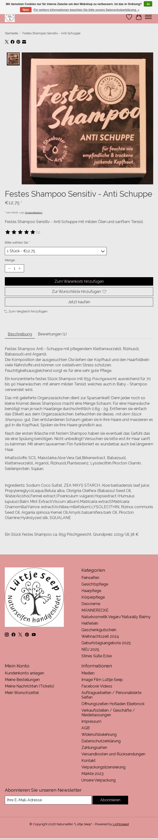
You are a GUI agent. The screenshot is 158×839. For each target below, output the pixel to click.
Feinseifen (90, 577)
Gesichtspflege (94, 584)
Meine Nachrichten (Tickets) (29, 686)
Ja (148, 4)
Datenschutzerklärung (101, 741)
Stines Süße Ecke (96, 655)
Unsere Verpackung (98, 780)
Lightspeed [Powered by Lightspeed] (121, 824)
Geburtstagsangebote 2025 (106, 642)
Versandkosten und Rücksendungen (113, 754)
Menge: (10, 260)
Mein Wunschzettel (22, 692)
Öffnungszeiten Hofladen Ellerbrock (113, 704)
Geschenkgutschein (98, 629)
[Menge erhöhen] (19, 268)
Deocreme (90, 603)
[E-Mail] (48, 800)
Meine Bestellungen (22, 679)
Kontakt (88, 760)
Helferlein (89, 623)
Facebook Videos (96, 686)
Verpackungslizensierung (103, 767)
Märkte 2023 (92, 773)
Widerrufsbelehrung (99, 734)
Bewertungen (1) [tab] (52, 334)
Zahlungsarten (94, 747)
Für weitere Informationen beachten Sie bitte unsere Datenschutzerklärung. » (86, 10)
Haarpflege (91, 590)
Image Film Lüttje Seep (102, 679)
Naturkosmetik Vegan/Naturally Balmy (116, 616)
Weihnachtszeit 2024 (100, 636)
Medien (87, 673)
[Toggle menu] (148, 17)
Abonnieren (110, 800)
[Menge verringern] (9, 268)
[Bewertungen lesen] (20, 232)
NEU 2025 (90, 649)
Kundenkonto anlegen (24, 673)
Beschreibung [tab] (20, 334)
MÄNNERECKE (94, 610)
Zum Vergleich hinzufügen (25, 311)
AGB (85, 728)
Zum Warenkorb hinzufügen (79, 281)
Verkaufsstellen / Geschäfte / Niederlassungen (108, 712)
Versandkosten (33, 212)
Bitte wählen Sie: (17, 242)
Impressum (91, 721)
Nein (26, 10)
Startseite (11, 33)
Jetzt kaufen (79, 302)
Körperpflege (93, 597)
